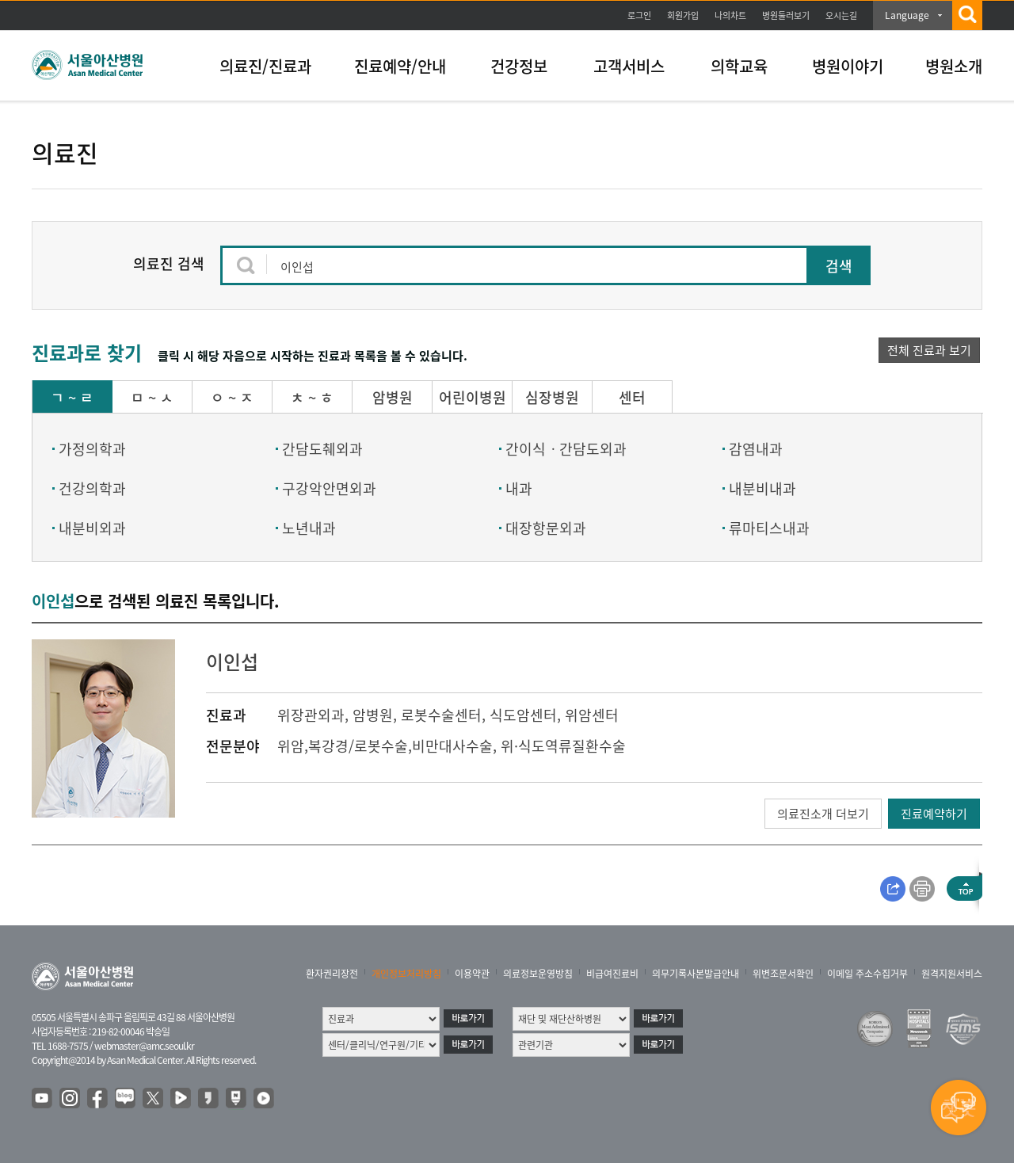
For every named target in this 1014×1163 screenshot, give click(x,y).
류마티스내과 (769, 528)
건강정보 (518, 66)
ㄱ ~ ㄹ (72, 397)
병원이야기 (847, 66)
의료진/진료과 (265, 66)
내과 (518, 488)
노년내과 (309, 528)
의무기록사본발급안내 (695, 974)
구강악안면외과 (329, 488)
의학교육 (739, 66)
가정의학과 (92, 448)
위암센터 (592, 715)
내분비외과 (92, 528)
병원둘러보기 (786, 15)
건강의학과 (92, 488)
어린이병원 (472, 397)
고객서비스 (629, 66)
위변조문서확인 (783, 974)
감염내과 (756, 448)
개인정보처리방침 (406, 974)
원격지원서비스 (951, 974)
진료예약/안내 (400, 66)
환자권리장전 (332, 974)
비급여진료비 (612, 974)
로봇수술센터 (441, 715)
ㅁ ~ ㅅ (152, 397)
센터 (632, 397)
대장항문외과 (545, 528)
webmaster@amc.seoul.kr (144, 1046)
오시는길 (841, 15)
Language (907, 15)
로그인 (639, 15)
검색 (838, 265)
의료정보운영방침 (538, 974)
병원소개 (953, 66)
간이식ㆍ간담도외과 (566, 448)
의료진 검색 (168, 263)
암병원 (392, 397)
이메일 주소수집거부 (867, 974)
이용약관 (472, 974)
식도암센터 (523, 715)
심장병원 (552, 397)
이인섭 (232, 661)
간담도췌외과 (322, 448)
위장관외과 (311, 715)
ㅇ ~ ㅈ (232, 397)
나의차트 (730, 15)
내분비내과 (762, 488)
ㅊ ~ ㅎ (312, 397)
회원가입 (683, 15)
